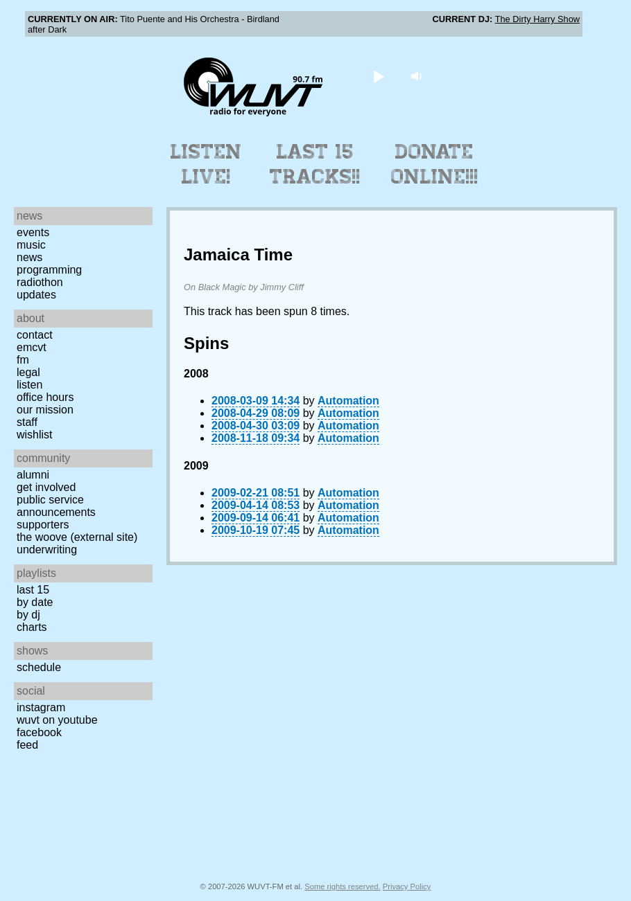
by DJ (28, 615)
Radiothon (40, 282)
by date (35, 602)
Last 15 (33, 590)
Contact (35, 335)
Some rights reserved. (342, 886)
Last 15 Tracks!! (315, 164)
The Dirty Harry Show (537, 19)
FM (23, 360)
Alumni (33, 475)
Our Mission (45, 410)
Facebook (39, 732)
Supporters (43, 524)
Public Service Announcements (56, 506)
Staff (27, 422)
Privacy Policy (407, 886)
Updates (36, 295)
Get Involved (46, 487)
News (29, 257)
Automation (348, 401)
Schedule (39, 667)
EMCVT (31, 347)
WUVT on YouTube (57, 720)
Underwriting (47, 549)
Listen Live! (206, 164)
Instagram (41, 707)
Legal (28, 372)
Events (33, 232)
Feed (27, 745)
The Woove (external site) (77, 537)
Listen (29, 385)
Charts (32, 627)
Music (31, 245)
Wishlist (35, 434)
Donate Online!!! (434, 164)
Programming (49, 270)
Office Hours (45, 397)
